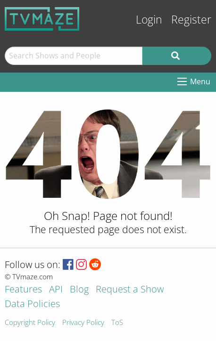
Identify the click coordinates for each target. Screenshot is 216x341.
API (56, 289)
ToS (117, 323)
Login (149, 19)
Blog (79, 289)
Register (191, 19)
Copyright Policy (30, 323)
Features (23, 289)
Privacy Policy (83, 323)
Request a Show (130, 289)
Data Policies (32, 304)
